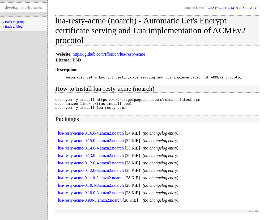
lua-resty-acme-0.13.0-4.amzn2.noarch (91, 158)
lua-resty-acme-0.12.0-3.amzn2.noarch (91, 173)
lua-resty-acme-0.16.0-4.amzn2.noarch (91, 136)
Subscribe (252, 214)
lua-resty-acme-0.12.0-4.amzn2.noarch (91, 166)
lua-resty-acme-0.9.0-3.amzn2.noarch (90, 203)
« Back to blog (12, 26)
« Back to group (13, 22)
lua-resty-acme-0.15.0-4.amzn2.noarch (91, 144)
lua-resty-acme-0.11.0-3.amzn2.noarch (91, 181)
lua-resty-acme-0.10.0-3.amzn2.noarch (91, 196)
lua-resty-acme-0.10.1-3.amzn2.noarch (91, 188)
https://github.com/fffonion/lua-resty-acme (109, 54)
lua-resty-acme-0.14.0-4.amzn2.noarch (91, 151)
